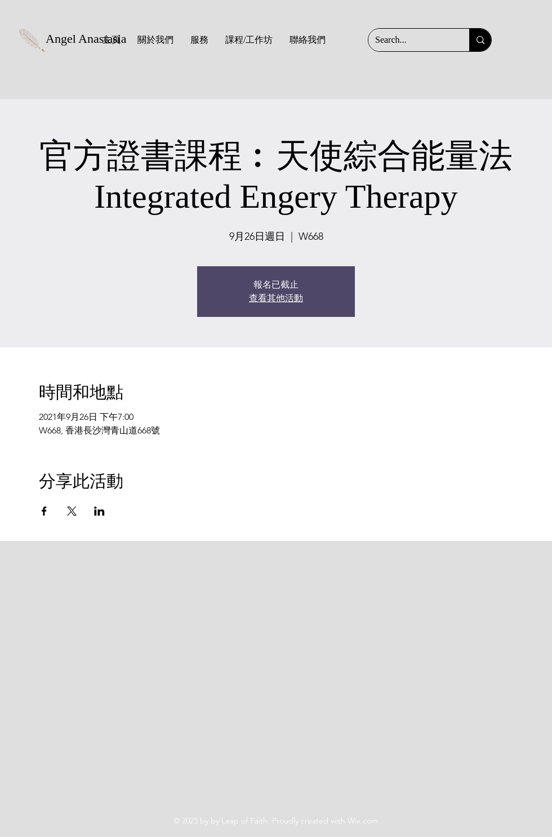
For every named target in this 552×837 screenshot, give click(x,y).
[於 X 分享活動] (71, 511)
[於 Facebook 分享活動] (44, 511)
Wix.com (363, 821)
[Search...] (410, 40)
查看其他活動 (276, 298)
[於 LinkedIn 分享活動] (99, 511)
